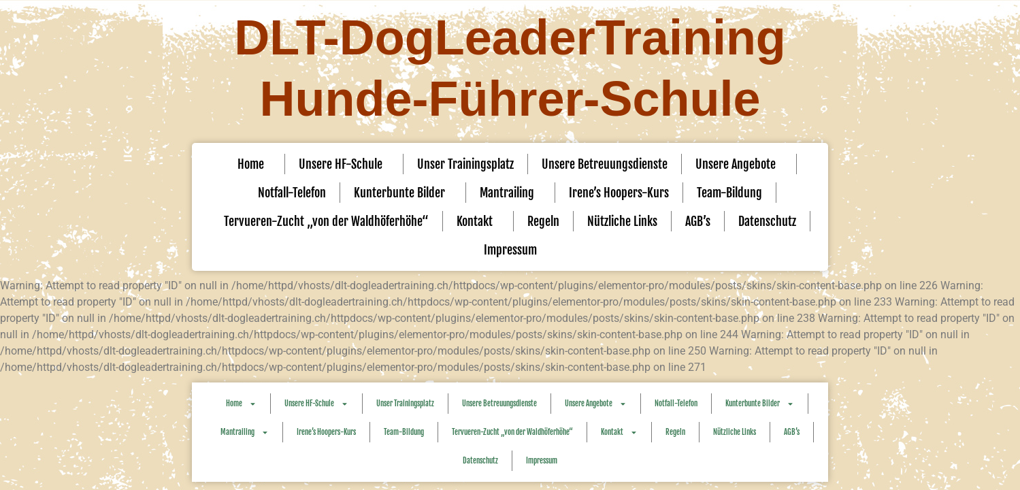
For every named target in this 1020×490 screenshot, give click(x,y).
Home (254, 164)
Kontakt (478, 221)
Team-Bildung (729, 192)
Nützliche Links (622, 221)
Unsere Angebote (739, 164)
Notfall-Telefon (292, 192)
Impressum (510, 249)
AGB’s (697, 221)
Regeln (543, 221)
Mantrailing (510, 192)
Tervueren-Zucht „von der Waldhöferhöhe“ (326, 221)
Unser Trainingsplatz (465, 164)
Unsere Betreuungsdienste (605, 164)
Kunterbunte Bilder (403, 192)
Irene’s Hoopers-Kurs (619, 192)
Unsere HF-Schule (344, 164)
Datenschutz (767, 221)
